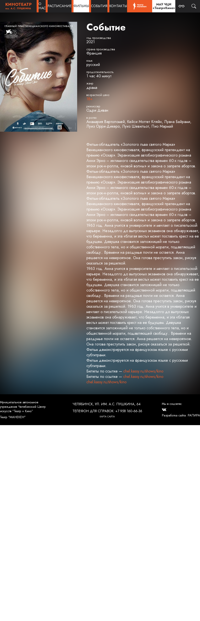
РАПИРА (194, 415)
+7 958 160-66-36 (128, 411)
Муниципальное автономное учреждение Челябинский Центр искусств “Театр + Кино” (23, 406)
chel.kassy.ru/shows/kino (143, 371)
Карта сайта (107, 416)
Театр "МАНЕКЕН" (12, 417)
